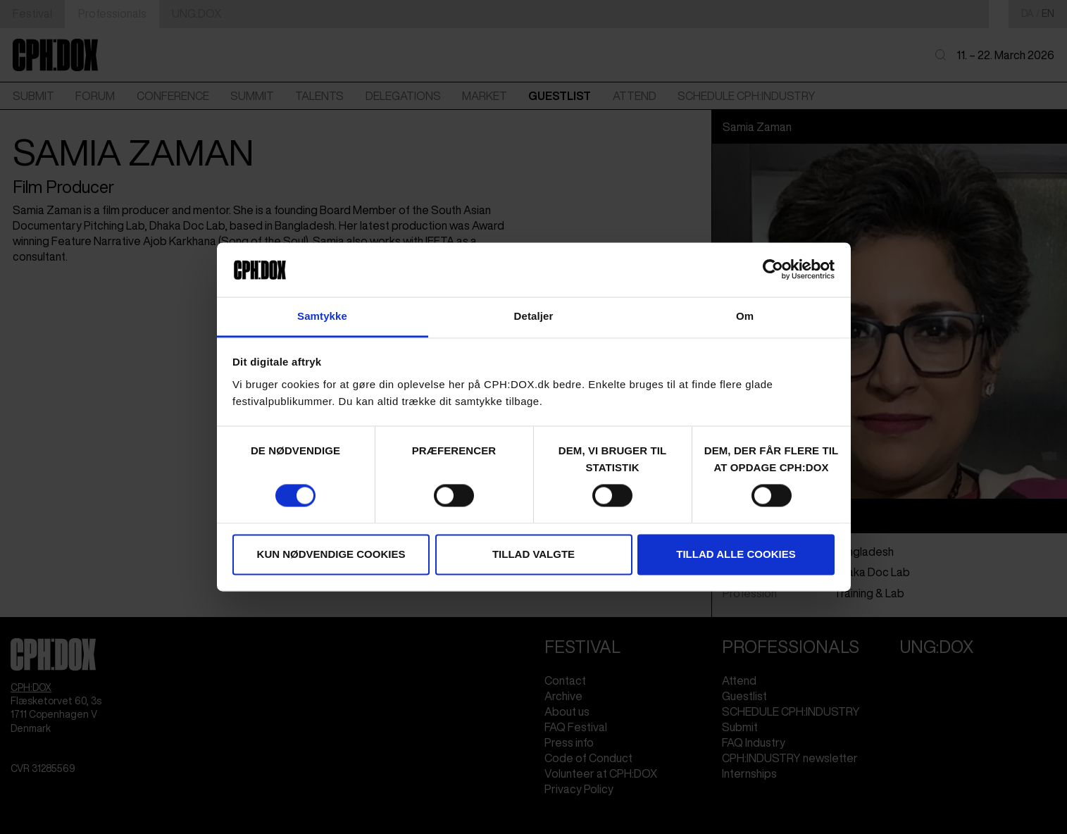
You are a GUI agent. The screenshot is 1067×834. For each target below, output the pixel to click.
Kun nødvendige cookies (331, 554)
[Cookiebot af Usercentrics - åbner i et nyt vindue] (773, 269)
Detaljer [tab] (534, 316)
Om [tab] (745, 316)
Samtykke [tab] (322, 316)
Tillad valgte (533, 554)
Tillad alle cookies (735, 554)
